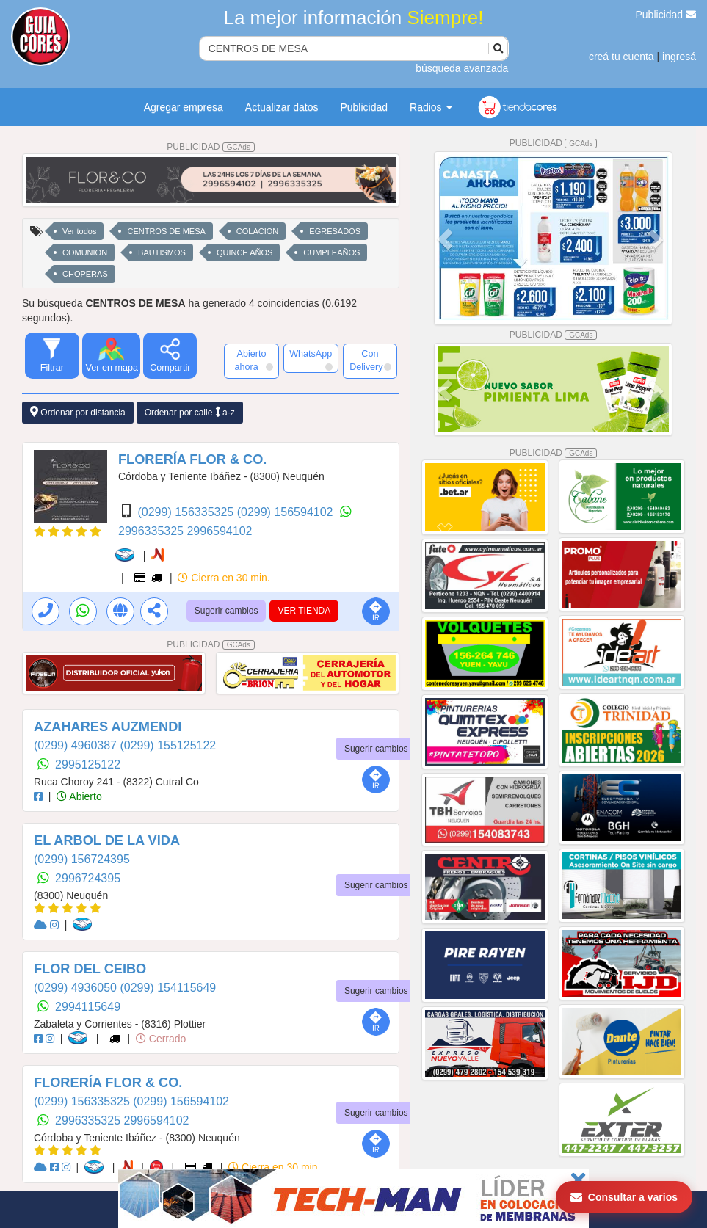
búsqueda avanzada (462, 68)
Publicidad (666, 15)
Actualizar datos (282, 107)
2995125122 (87, 764)
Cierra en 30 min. (223, 578)
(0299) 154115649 (168, 987)
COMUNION (84, 252)
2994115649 (87, 1006)
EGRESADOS (334, 231)
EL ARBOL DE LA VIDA (107, 840)
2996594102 (219, 531)
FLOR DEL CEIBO (90, 969)
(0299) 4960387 (77, 745)
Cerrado (161, 1038)
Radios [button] (431, 107)
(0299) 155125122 (168, 745)
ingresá (679, 56)
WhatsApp (310, 360)
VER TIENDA (304, 611)
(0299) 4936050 (77, 987)
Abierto (79, 796)
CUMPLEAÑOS (331, 252)
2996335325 (152, 531)
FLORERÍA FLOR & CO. (192, 459)
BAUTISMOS (162, 252)
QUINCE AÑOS (244, 252)
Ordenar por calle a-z (190, 412)
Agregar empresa (183, 107)
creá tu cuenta (621, 56)
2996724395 (87, 878)
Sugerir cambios (226, 611)
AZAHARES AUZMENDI (107, 726)
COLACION (257, 231)
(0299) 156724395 (82, 859)
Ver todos (79, 231)
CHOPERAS (85, 273)
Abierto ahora (254, 360)
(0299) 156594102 (286, 512)
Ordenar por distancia (78, 412)
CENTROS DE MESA (166, 231)
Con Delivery (370, 360)
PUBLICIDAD (211, 147)
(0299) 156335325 (186, 512)
